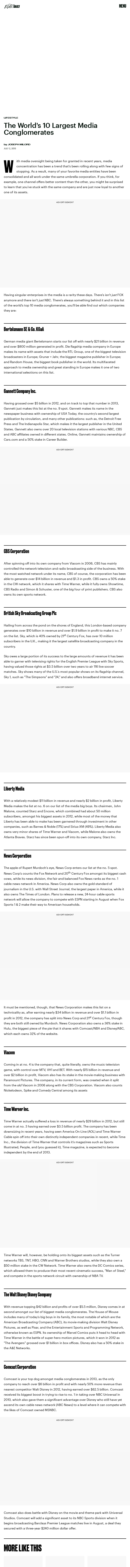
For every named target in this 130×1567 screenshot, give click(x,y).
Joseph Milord (19, 144)
